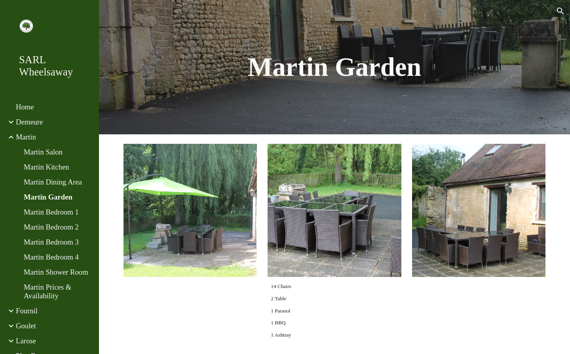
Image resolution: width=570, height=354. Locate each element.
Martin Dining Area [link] (53, 182)
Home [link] (25, 107)
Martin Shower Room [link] (56, 272)
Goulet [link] (26, 326)
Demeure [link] (29, 122)
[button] (560, 11)
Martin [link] (26, 137)
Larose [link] (26, 341)
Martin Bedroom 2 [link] (51, 227)
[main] (335, 67)
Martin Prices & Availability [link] (47, 291)
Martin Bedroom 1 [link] (51, 212)
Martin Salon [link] (43, 152)
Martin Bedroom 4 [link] (51, 257)
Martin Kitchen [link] (46, 167)
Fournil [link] (27, 311)
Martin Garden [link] (48, 197)
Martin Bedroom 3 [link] (51, 242)
